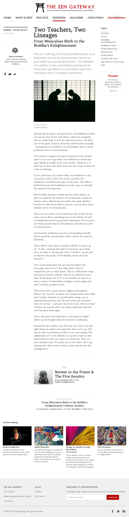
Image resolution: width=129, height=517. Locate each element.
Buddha (7, 30)
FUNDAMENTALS (109, 49)
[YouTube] (123, 511)
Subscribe (113, 497)
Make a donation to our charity (17, 496)
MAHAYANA (106, 52)
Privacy (38, 491)
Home (7, 17)
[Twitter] (118, 511)
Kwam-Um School (41, 127)
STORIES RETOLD (109, 58)
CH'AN (104, 36)
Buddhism (59, 17)
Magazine (76, 17)
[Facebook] (112, 511)
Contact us (8, 501)
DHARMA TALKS (108, 45)
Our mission (9, 491)
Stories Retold (20, 30)
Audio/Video (95, 17)
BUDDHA (105, 33)
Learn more (113, 91)
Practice (42, 17)
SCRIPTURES (107, 55)
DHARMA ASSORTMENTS (108, 41)
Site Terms (40, 496)
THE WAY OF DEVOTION (112, 62)
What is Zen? (23, 17)
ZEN (103, 65)
